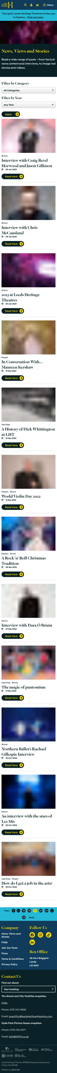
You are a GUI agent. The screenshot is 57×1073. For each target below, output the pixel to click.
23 (46, 910)
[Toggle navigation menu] (48, 5)
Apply (8, 114)
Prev (7, 910)
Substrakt (15, 1070)
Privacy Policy (9, 964)
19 (24, 910)
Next (31, 917)
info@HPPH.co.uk (19, 1036)
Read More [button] (11, 176)
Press (5, 953)
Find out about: (10, 982)
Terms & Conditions (13, 958)
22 (41, 910)
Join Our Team (10, 947)
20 (29, 910)
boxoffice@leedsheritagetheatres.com (30, 1016)
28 (24, 917)
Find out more (35, 17)
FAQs (5, 942)
